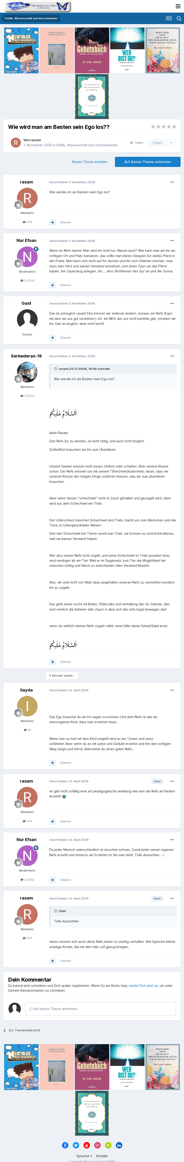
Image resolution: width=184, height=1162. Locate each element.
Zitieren (65, 222)
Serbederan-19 (26, 356)
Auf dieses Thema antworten (147, 162)
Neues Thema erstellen (89, 162)
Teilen (136, 142)
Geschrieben (72, 182)
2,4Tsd (27, 280)
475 (27, 222)
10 (27, 730)
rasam (35, 140)
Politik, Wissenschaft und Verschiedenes (87, 145)
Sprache (84, 1156)
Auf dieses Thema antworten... (54, 1009)
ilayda (26, 690)
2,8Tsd (27, 396)
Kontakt (102, 1156)
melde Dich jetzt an (143, 986)
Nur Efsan (26, 240)
